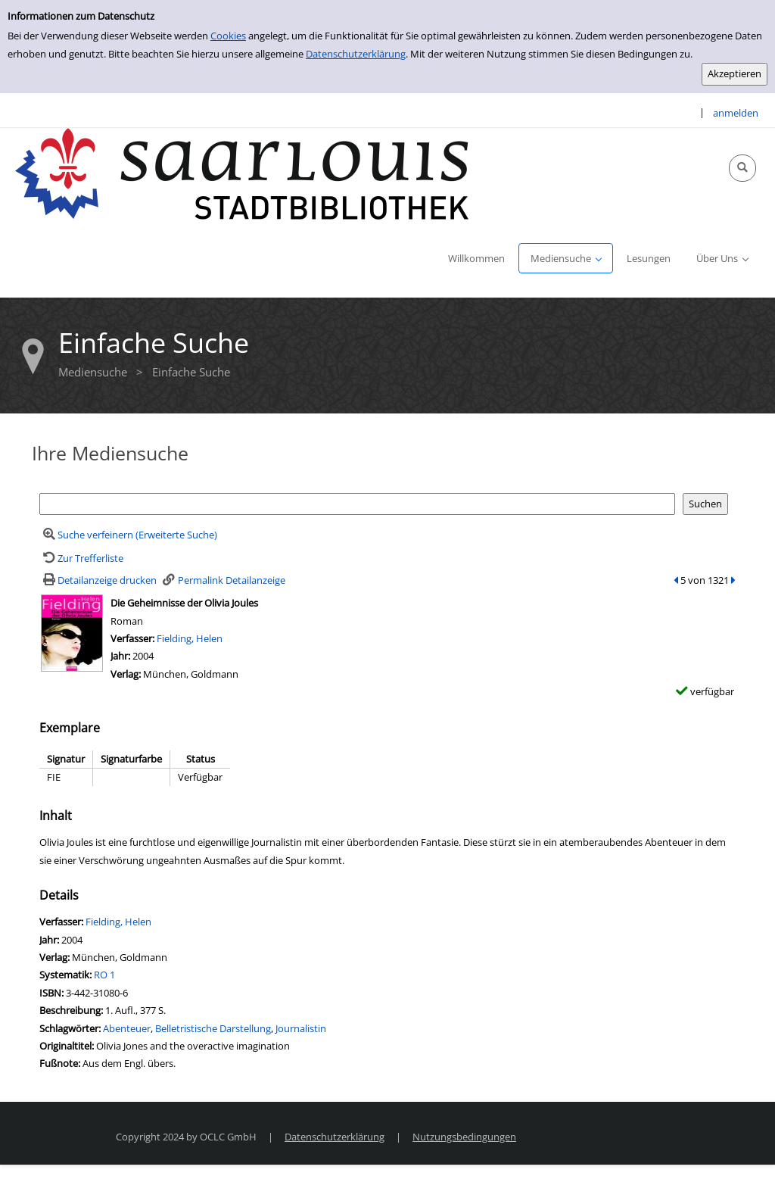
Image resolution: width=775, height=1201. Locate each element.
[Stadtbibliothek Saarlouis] (242, 172)
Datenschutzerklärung (356, 54)
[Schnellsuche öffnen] (742, 168)
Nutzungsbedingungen (464, 1136)
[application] (565, 258)
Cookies (228, 35)
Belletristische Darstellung (213, 1028)
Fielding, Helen (190, 638)
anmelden (735, 113)
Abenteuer (127, 1028)
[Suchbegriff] (357, 504)
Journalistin (300, 1028)
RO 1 (104, 974)
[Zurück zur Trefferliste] (81, 558)
